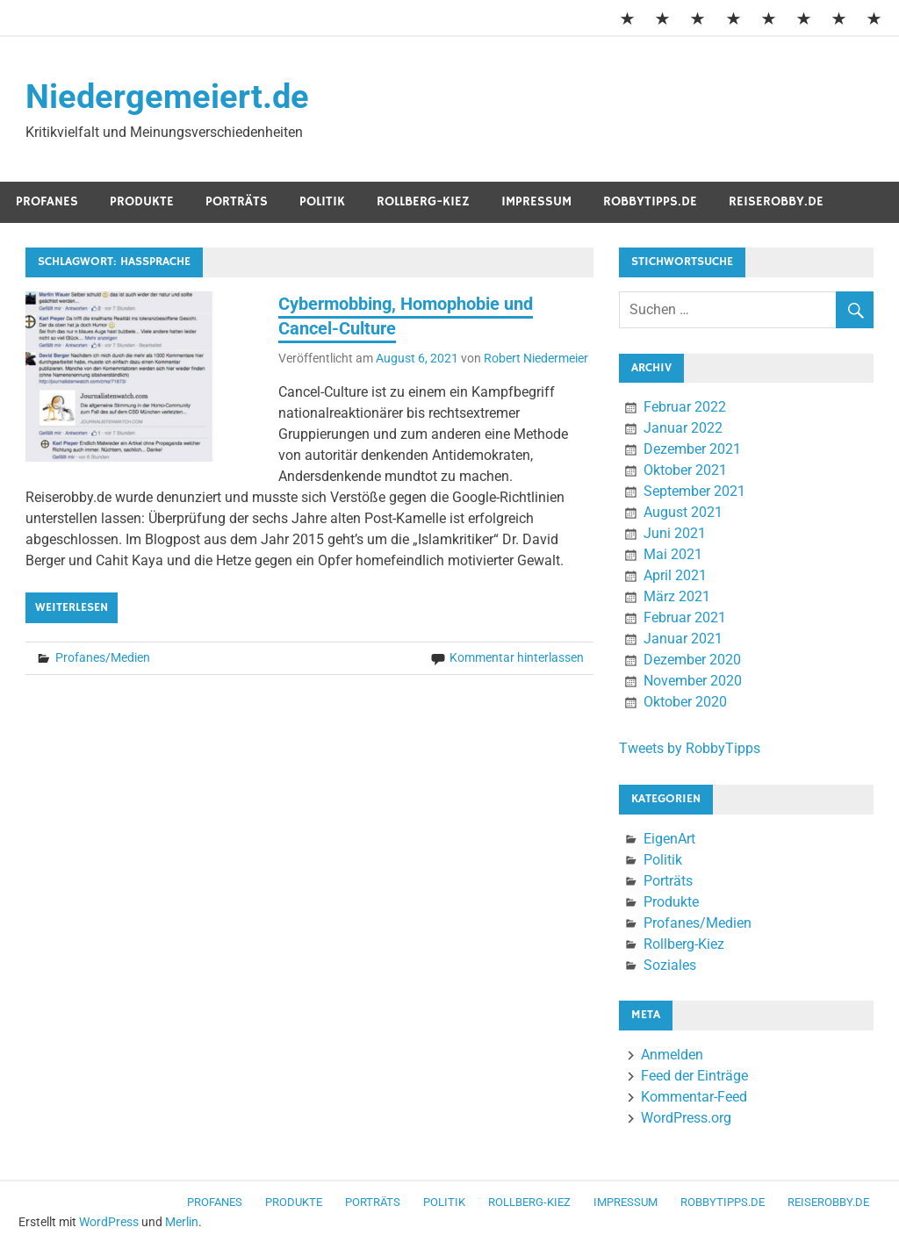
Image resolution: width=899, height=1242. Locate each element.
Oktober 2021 (685, 470)
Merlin (181, 1222)
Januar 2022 (683, 428)
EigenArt (669, 838)
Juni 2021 (675, 533)
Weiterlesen (71, 607)
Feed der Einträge (694, 1075)
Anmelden (672, 1054)
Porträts (236, 201)
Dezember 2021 (692, 449)
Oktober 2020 (685, 701)
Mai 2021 (673, 554)
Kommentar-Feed (694, 1096)
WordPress (109, 1222)
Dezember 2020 (692, 659)
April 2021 (675, 575)
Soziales (670, 965)
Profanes (47, 201)
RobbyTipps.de (650, 201)
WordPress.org (686, 1117)
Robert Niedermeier (536, 358)
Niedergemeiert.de (167, 96)
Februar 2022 (685, 406)
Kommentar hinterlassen (517, 657)
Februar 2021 (685, 617)
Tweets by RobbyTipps (689, 748)
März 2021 (677, 596)
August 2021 (683, 512)
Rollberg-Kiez (423, 201)
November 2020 (693, 680)
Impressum (536, 201)
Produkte (142, 201)
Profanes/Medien (102, 657)
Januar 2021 (683, 638)
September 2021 (694, 491)
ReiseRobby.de (776, 201)
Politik (322, 201)
